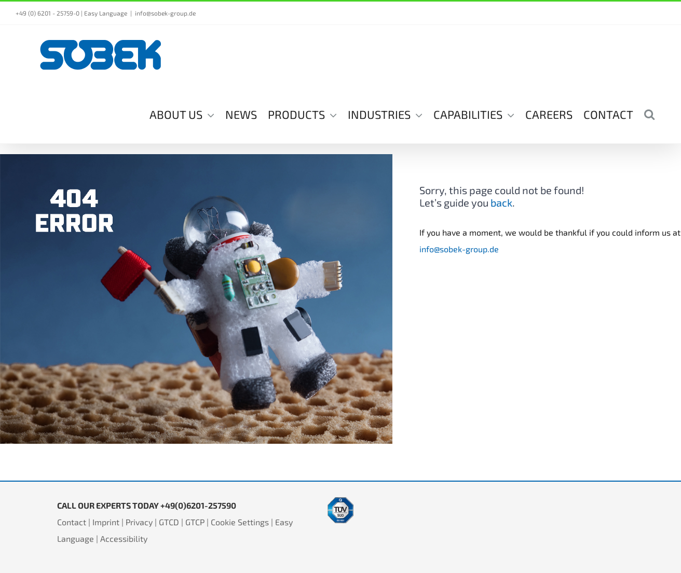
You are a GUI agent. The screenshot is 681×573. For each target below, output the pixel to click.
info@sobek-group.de (165, 13)
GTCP (195, 522)
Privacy (139, 522)
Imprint (105, 522)
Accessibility (123, 538)
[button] (649, 113)
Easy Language (105, 13)
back (501, 202)
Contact (71, 522)
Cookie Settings (240, 522)
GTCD (169, 522)
